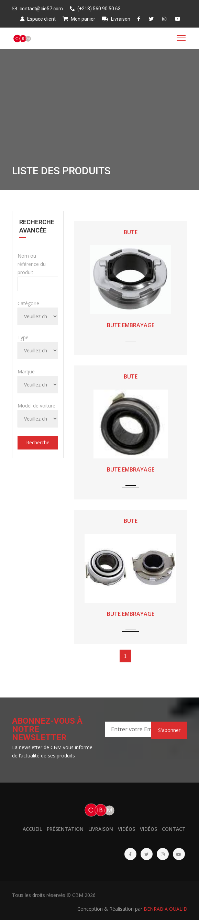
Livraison (116, 19)
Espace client (38, 19)
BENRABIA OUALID (165, 909)
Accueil (32, 829)
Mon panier (79, 19)
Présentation (65, 829)
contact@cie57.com (37, 8)
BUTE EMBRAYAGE (130, 325)
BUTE (130, 232)
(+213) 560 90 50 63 (95, 8)
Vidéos (126, 829)
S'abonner (169, 730)
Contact (174, 829)
